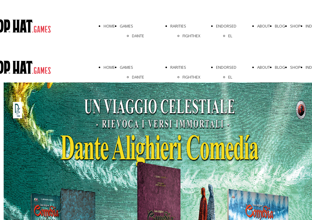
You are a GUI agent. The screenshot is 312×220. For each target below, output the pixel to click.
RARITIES (178, 26)
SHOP (295, 26)
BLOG (280, 26)
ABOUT (263, 26)
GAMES (126, 26)
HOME (109, 26)
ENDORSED (226, 26)
